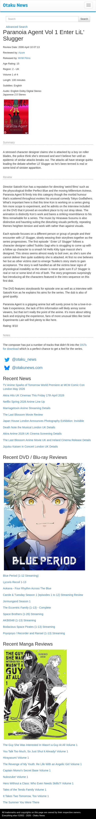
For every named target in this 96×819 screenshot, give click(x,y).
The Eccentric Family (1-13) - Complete (27, 607)
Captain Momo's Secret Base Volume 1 (27, 770)
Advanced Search (17, 26)
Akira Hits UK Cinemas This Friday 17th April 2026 (33, 395)
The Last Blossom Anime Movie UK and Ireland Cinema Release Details (47, 440)
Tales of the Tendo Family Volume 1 (24, 789)
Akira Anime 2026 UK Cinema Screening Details (32, 433)
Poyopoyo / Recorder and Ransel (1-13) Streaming (34, 633)
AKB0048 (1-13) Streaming (19, 620)
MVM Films (24, 58)
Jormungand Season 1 (17, 601)
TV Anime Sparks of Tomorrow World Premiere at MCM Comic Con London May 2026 (44, 386)
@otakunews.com (27, 367)
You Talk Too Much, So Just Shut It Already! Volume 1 (35, 751)
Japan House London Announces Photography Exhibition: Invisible (43, 420)
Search (84, 19)
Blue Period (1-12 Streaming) (20, 575)
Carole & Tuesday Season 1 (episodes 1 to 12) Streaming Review (43, 594)
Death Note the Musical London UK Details (29, 427)
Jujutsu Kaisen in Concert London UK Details (30, 446)
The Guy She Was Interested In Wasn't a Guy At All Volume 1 (40, 745)
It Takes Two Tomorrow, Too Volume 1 (26, 796)
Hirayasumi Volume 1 (16, 757)
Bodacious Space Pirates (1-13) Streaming (29, 626)
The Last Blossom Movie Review (23, 414)
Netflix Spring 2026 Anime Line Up (24, 401)
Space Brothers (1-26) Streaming (23, 614)
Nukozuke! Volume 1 (15, 776)
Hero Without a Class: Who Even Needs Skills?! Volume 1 (38, 783)
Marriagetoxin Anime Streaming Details (26, 408)
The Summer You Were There (21, 802)
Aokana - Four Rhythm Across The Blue (27, 588)
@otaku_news (24, 359)
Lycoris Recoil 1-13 (14, 582)
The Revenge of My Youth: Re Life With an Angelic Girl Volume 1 (42, 764)
